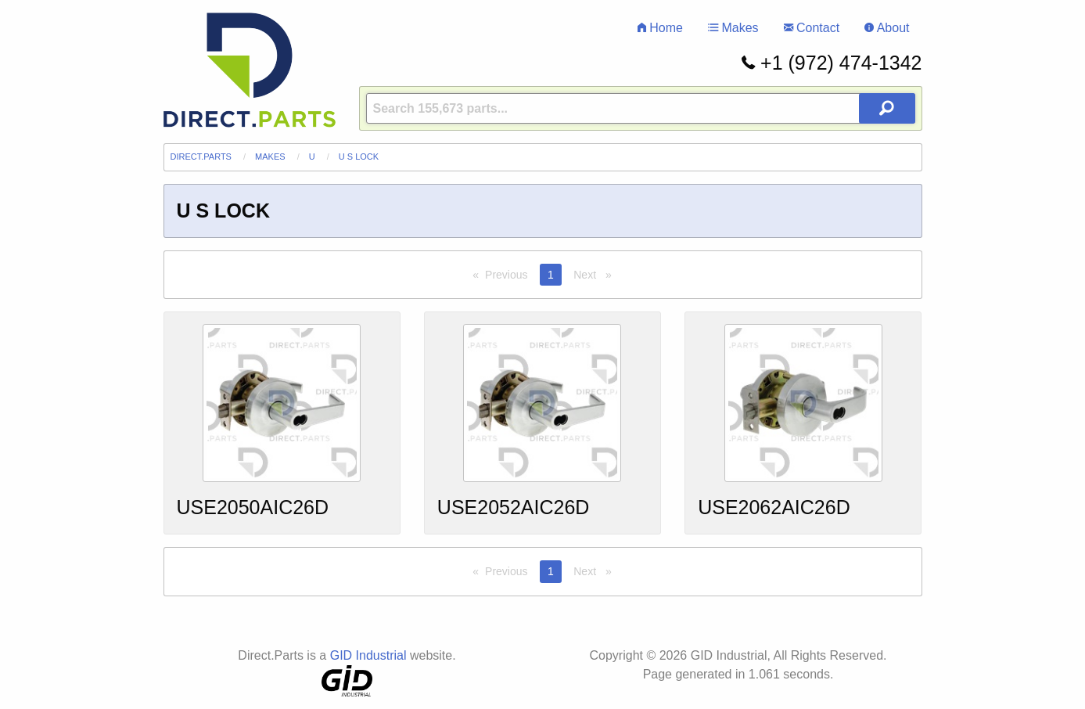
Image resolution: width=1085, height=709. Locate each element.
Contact (812, 27)
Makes (733, 27)
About (886, 27)
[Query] (640, 108)
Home (660, 27)
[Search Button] (887, 108)
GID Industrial (368, 655)
